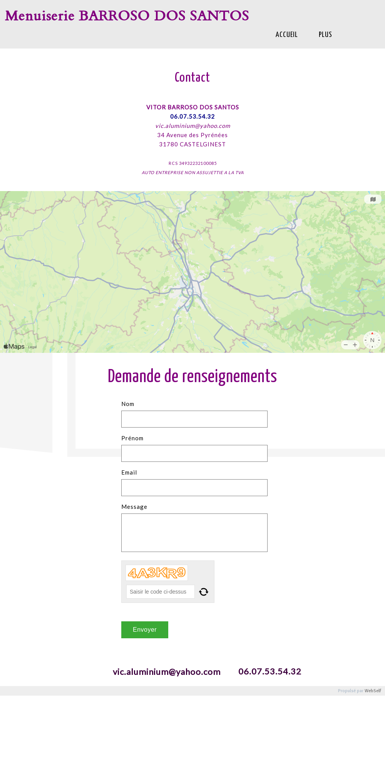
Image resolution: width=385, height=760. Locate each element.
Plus (325, 35)
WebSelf (373, 691)
